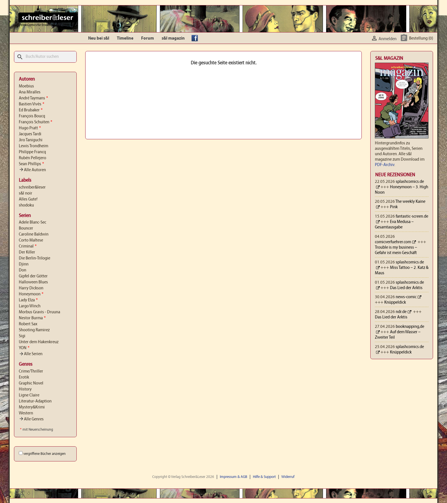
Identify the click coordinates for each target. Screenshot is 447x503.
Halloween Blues (33, 282)
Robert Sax (28, 324)
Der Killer (27, 252)
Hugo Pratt (30, 128)
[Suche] (45, 56)
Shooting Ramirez (34, 330)
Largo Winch (29, 306)
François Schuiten (35, 122)
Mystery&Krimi (32, 407)
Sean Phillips (31, 164)
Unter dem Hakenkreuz (38, 342)
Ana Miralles (29, 92)
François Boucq (32, 116)
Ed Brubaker (30, 110)
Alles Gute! (28, 199)
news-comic (406, 297)
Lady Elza (28, 300)
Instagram (208, 38)
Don (22, 270)
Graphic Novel (31, 383)
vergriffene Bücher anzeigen (44, 454)
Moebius (26, 86)
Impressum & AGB (233, 477)
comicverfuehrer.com (393, 242)
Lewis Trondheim (33, 146)
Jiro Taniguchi (30, 140)
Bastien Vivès (31, 104)
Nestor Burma (32, 318)
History (25, 389)
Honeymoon (31, 294)
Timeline (125, 38)
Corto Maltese (31, 240)
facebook (196, 38)
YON (24, 348)
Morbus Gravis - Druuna (39, 312)
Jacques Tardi (30, 134)
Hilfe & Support (264, 477)
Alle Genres (31, 419)
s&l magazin (173, 38)
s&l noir (25, 193)
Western (26, 413)
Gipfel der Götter (33, 276)
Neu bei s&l (98, 38)
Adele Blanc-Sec (32, 222)
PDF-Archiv (384, 165)
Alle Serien (30, 354)
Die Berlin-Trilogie (34, 258)
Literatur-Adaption (35, 401)
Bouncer (26, 228)
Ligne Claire (29, 395)
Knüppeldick (395, 302)
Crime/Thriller (31, 371)
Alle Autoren (32, 170)
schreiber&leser (32, 187)
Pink (394, 207)
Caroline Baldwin (33, 234)
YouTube (220, 38)
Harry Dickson (31, 288)
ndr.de (401, 312)
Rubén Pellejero (32, 158)
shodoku (26, 205)
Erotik (24, 377)
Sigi (22, 336)
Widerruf (287, 477)
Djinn (24, 264)
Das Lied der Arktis (406, 288)
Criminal (27, 246)
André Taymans (33, 98)
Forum (147, 38)
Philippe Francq (32, 152)
